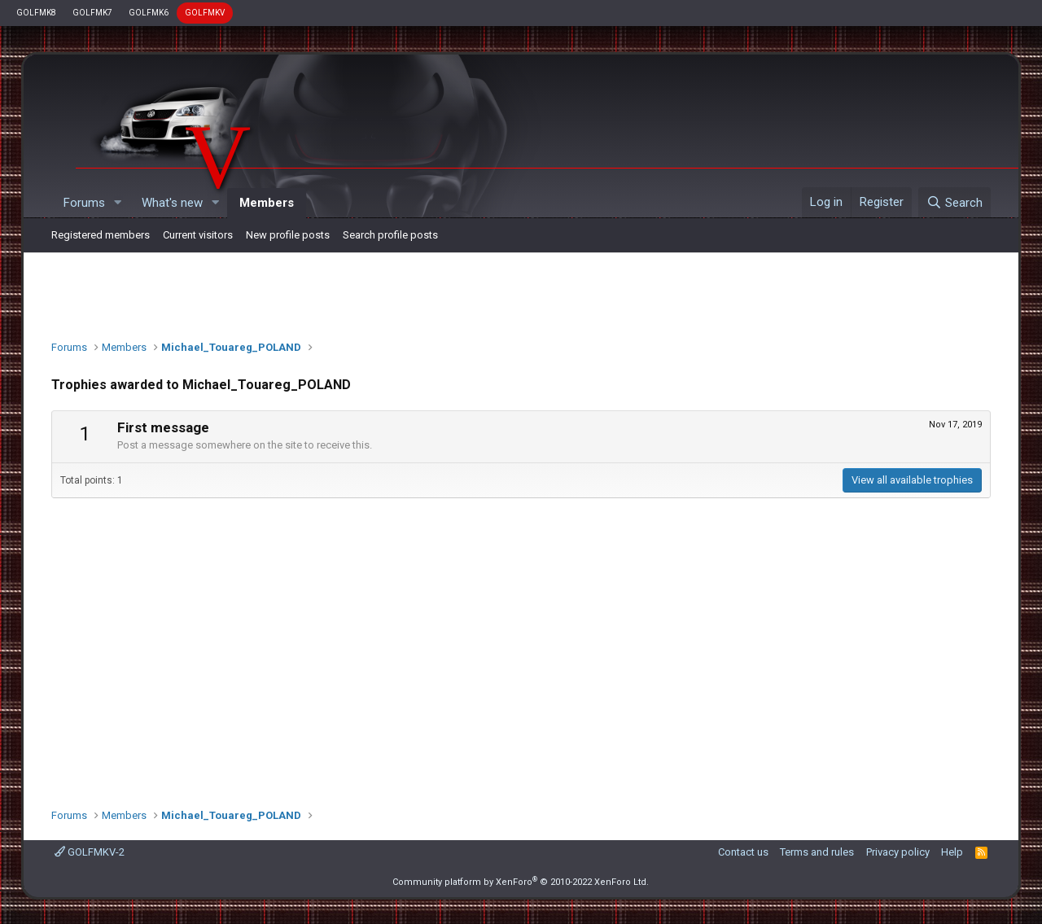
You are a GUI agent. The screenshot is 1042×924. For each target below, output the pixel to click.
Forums (84, 202)
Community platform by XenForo (520, 882)
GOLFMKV (205, 12)
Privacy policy (898, 852)
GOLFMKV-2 (90, 852)
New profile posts (288, 235)
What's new (172, 202)
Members (266, 202)
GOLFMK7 (92, 12)
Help (952, 852)
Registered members (100, 235)
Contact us (743, 852)
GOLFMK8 (36, 12)
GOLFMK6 (149, 12)
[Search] (954, 202)
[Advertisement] (521, 292)
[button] (118, 203)
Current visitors (198, 235)
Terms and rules (817, 852)
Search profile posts (390, 235)
